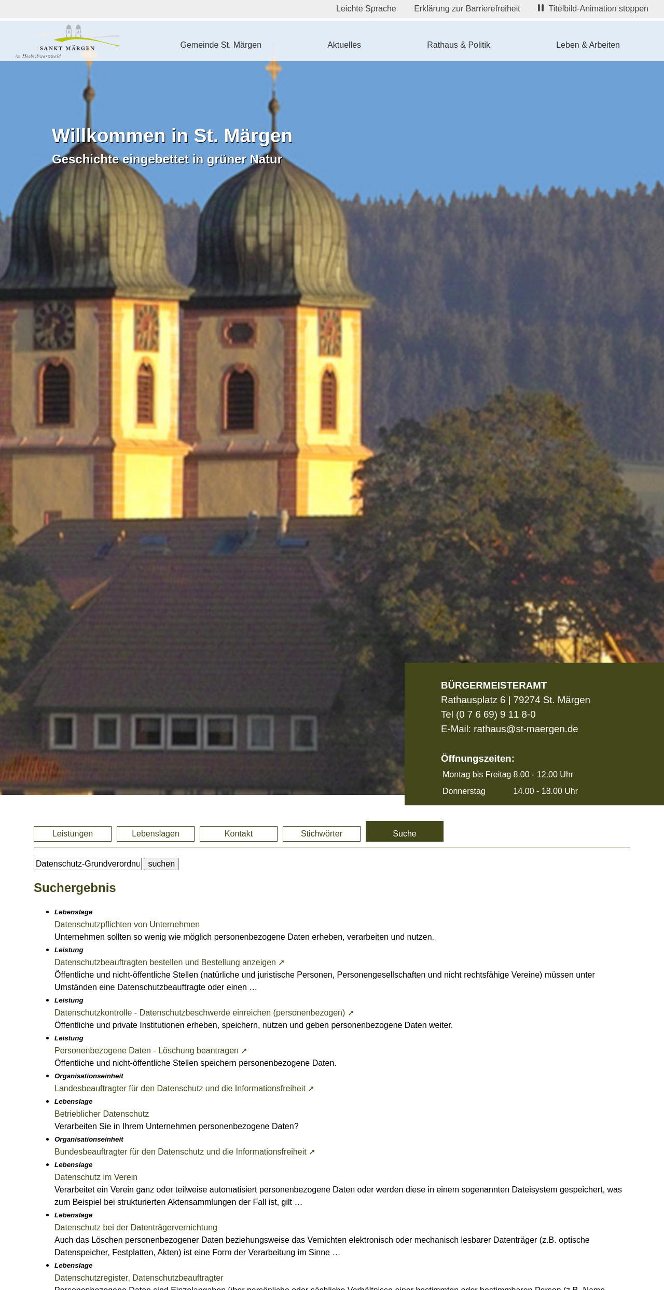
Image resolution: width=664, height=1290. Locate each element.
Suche (404, 833)
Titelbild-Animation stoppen (593, 8)
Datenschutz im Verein (95, 1177)
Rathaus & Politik (458, 44)
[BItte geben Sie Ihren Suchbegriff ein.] (88, 864)
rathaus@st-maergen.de (526, 728)
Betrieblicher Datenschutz (101, 1113)
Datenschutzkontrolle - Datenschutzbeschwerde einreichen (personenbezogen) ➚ (204, 1012)
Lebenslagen (155, 833)
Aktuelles (344, 44)
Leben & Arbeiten (588, 44)
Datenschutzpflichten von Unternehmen (127, 924)
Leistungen (72, 833)
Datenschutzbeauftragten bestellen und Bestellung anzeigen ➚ (169, 962)
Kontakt (239, 833)
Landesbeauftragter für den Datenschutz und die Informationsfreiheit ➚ (184, 1088)
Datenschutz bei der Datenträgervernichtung (135, 1227)
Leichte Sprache (366, 8)
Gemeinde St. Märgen (221, 44)
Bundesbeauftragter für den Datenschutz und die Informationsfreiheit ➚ (184, 1151)
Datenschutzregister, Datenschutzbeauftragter (139, 1277)
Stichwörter (321, 833)
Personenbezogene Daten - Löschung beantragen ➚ (150, 1050)
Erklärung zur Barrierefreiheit (467, 8)
